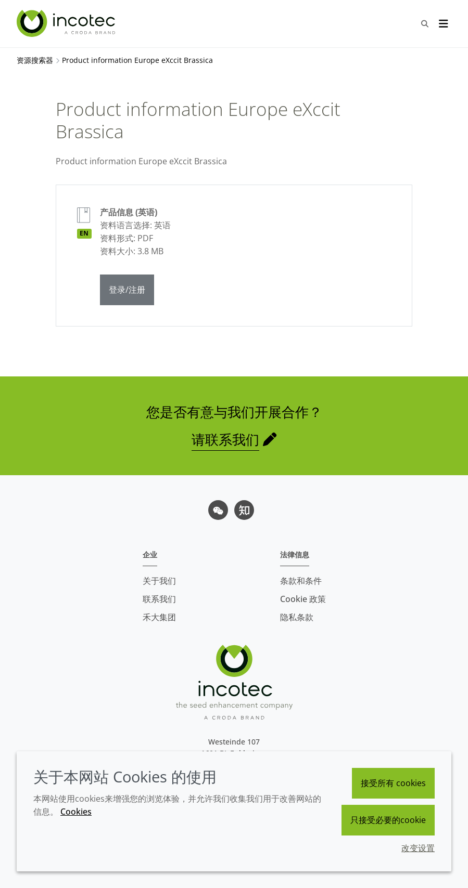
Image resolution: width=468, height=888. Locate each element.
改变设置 (418, 848)
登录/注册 (127, 289)
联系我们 (159, 599)
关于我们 (159, 580)
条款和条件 (301, 580)
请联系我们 (225, 439)
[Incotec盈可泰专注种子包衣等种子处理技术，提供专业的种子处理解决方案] (67, 23)
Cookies (76, 811)
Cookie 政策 (303, 599)
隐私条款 (296, 617)
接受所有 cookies (393, 783)
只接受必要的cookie (388, 820)
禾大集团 (159, 617)
